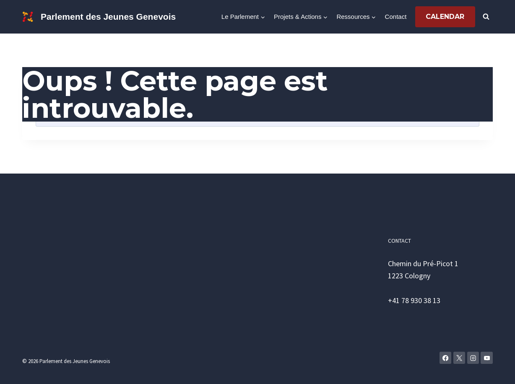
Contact (396, 16)
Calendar (445, 17)
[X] (459, 358)
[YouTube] (487, 358)
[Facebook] (446, 358)
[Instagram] (473, 358)
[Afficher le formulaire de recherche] (486, 16)
